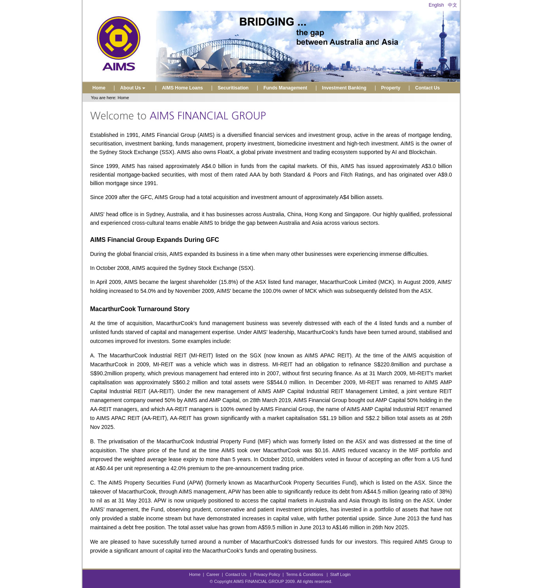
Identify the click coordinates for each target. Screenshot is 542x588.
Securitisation (233, 88)
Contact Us (427, 88)
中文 (452, 5)
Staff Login (340, 574)
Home (99, 88)
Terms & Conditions (304, 574)
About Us (133, 88)
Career (212, 574)
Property (390, 88)
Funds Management (285, 88)
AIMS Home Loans (182, 88)
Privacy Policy (267, 574)
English (436, 5)
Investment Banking (344, 88)
